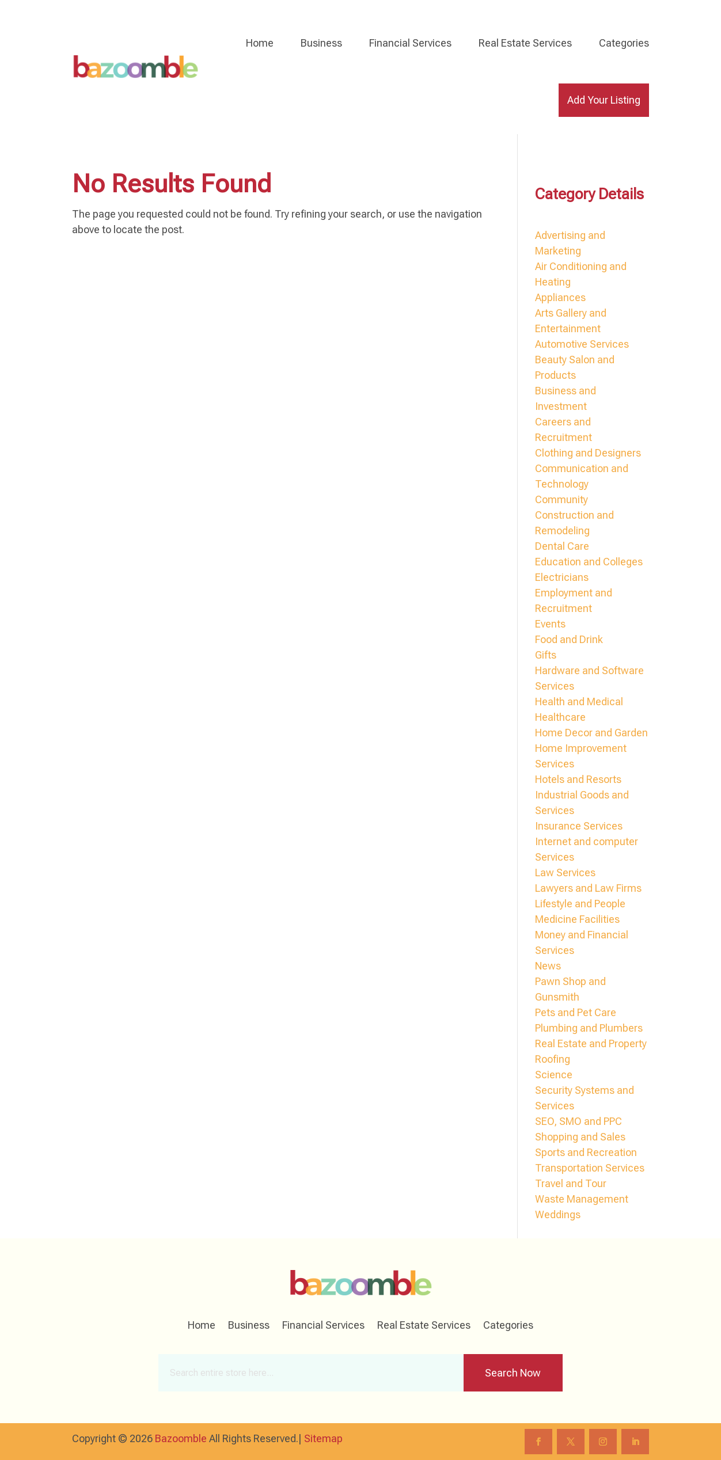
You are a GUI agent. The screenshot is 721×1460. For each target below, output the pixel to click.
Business (321, 43)
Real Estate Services (525, 43)
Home (260, 43)
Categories (624, 43)
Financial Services (410, 43)
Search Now (513, 1373)
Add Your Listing (603, 100)
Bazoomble (181, 1438)
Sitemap (323, 1438)
